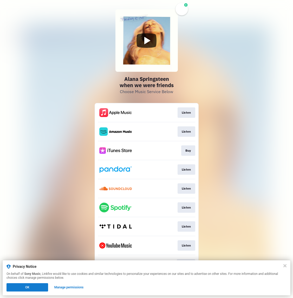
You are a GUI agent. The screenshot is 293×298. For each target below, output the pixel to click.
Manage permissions (69, 287)
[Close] (285, 266)
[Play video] (147, 40)
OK (27, 287)
